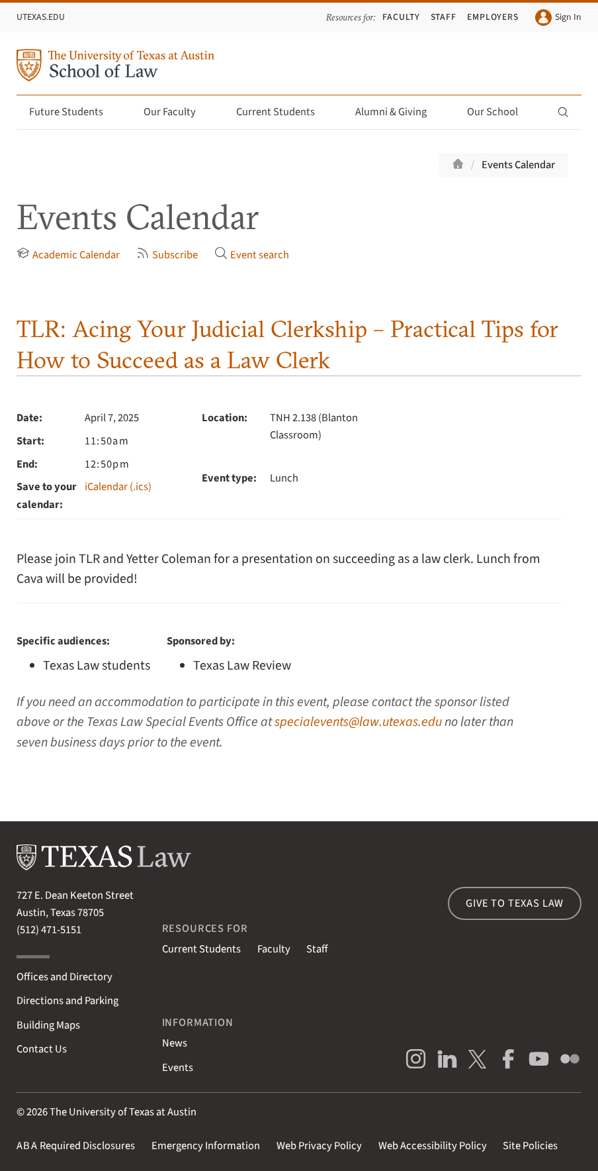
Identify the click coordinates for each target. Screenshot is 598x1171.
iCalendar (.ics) (118, 487)
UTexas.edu (41, 17)
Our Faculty (177, 112)
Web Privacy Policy (319, 1146)
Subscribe (167, 254)
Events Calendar (518, 165)
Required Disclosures (76, 1146)
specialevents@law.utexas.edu (358, 722)
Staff (444, 17)
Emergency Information (205, 1146)
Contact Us (42, 1049)
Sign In (558, 17)
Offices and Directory (64, 977)
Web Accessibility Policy (432, 1146)
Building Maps (48, 1025)
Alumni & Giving (398, 112)
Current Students (283, 112)
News (174, 1043)
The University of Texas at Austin (123, 1112)
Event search (251, 254)
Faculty (401, 17)
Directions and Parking (67, 1001)
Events (177, 1068)
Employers (493, 17)
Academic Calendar (68, 254)
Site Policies (530, 1146)
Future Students (73, 112)
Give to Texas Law (515, 903)
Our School (500, 112)
